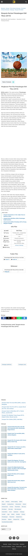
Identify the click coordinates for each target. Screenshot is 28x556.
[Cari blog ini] (26, 2)
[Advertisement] (14, 37)
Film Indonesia (18, 509)
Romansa (4, 519)
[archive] (6, 529)
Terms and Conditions (6, 546)
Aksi (3, 501)
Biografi (3, 504)
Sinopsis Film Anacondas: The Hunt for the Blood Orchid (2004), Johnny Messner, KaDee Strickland (17, 489)
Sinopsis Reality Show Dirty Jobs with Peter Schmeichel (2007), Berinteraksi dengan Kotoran (16, 428)
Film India (10, 509)
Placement (12, 516)
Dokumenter (18, 504)
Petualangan (5, 516)
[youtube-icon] (17, 537)
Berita (20, 501)
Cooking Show (10, 504)
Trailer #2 (14, 259)
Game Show (4, 511)
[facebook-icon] (10, 537)
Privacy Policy (16, 544)
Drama (24, 504)
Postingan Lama (22, 364)
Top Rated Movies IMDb (7, 522)
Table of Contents (6, 82)
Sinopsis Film (16, 519)
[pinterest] (14, 318)
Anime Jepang (14, 501)
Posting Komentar (5, 20)
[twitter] (8, 318)
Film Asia (24, 506)
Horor (10, 511)
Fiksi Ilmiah (17, 506)
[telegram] (24, 318)
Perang (23, 514)
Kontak (9, 544)
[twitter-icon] (14, 537)
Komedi (3, 514)
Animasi (17, 245)
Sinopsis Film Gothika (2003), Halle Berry (12, 419)
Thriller (22, 519)
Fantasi (11, 506)
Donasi (24, 546)
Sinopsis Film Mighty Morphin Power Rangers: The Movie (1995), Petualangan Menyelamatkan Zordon (16, 469)
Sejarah (9, 519)
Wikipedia (7, 271)
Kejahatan (16, 511)
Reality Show (19, 516)
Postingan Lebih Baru (6, 364)
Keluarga (21, 245)
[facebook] (3, 318)
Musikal (18, 514)
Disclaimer (22, 544)
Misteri (12, 514)
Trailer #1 (7, 259)
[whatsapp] (19, 318)
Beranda (5, 544)
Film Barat (4, 509)
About (13, 546)
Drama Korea (5, 506)
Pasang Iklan (19, 546)
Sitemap (14, 548)
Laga (8, 514)
